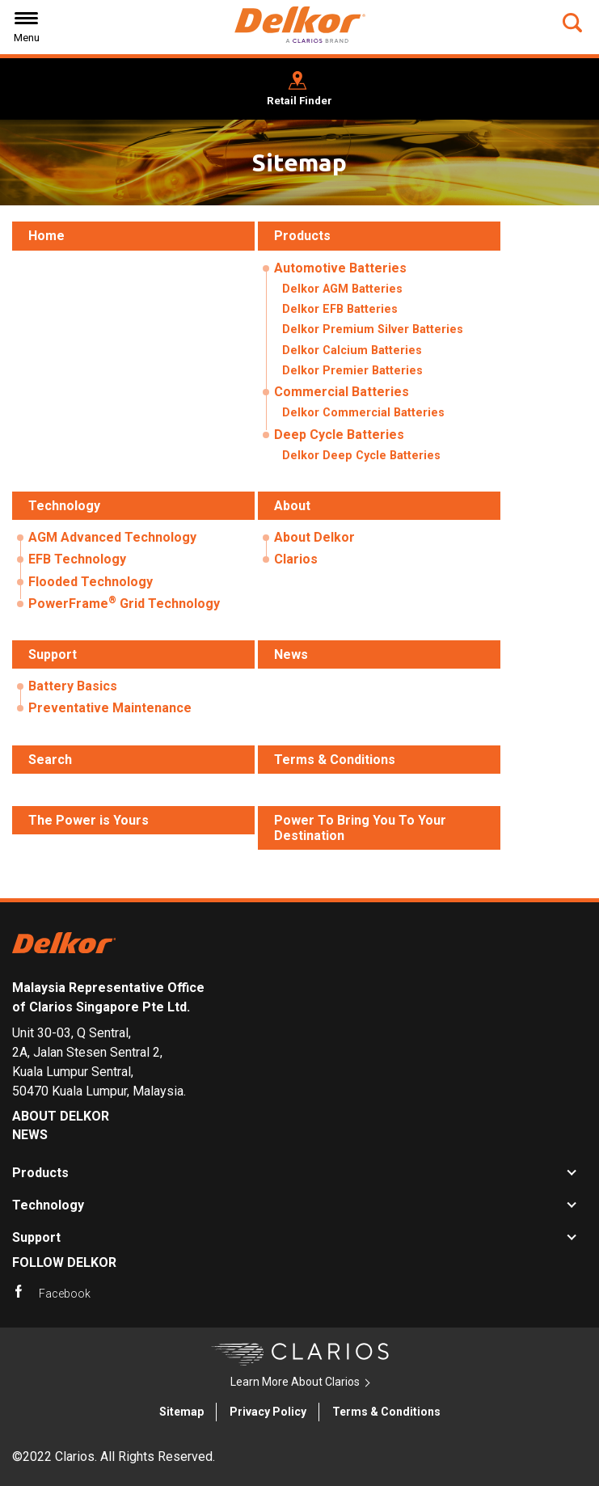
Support (36, 1237)
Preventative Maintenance (110, 708)
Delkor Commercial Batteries (363, 413)
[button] (574, 22)
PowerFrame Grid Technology (124, 602)
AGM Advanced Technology (112, 537)
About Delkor (314, 537)
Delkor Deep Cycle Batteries (361, 455)
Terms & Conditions (386, 1411)
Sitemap (181, 1411)
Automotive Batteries (340, 268)
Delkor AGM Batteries (342, 289)
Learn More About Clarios (295, 1381)
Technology (48, 1205)
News (30, 1134)
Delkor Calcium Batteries (352, 350)
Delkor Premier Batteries (352, 371)
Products (40, 1172)
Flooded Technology (90, 581)
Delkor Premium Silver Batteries (372, 329)
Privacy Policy (268, 1411)
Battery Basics (72, 686)
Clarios (296, 559)
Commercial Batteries (341, 391)
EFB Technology (77, 559)
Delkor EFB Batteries (340, 309)
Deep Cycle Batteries (339, 434)
